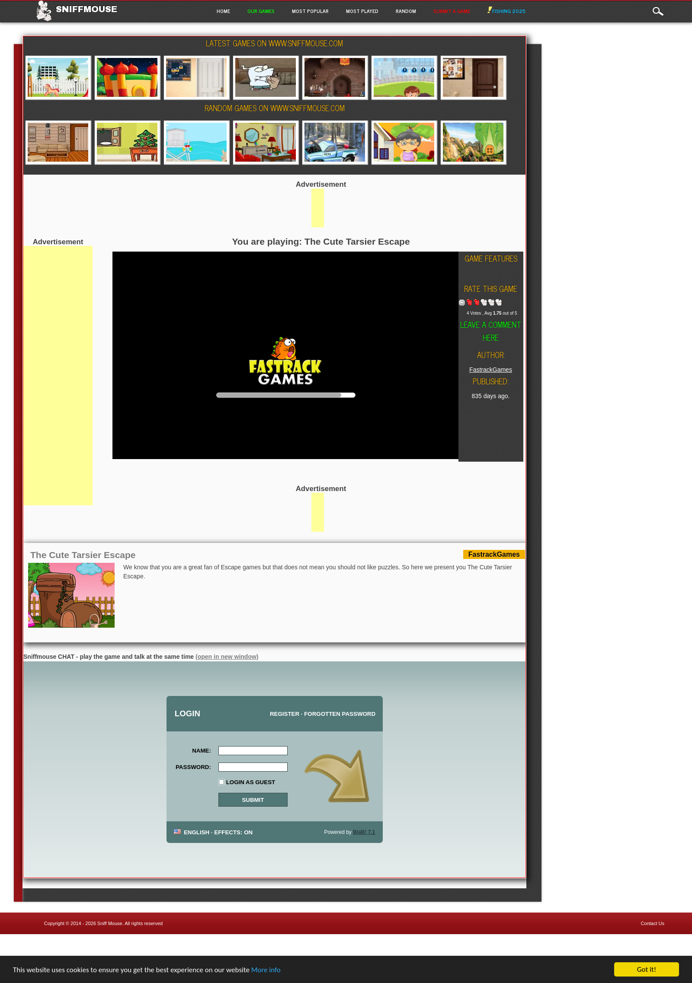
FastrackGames (490, 369)
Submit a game (451, 10)
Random (406, 10)
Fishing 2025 (506, 10)
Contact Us (652, 923)
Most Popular (310, 10)
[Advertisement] (58, 375)
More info (266, 974)
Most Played (362, 10)
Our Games (261, 10)
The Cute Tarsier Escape (83, 555)
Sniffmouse (86, 9)
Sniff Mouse (109, 923)
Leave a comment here (490, 331)
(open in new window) (226, 656)
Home (223, 10)
